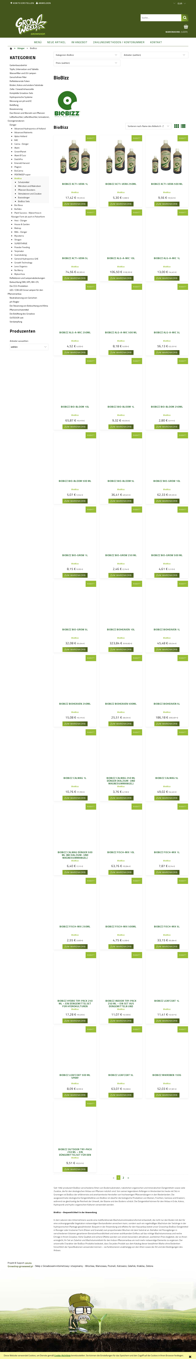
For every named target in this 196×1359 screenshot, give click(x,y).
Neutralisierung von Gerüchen (23, 297)
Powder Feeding (22, 247)
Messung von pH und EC (21, 101)
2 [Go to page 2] (123, 1178)
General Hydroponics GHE (26, 258)
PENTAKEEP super (22, 174)
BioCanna (18, 170)
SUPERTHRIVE (20, 243)
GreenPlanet (20, 151)
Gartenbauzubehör (18, 65)
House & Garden (22, 224)
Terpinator (19, 251)
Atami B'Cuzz (20, 155)
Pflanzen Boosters (26, 189)
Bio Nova (18, 205)
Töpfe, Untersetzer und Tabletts (24, 69)
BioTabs (18, 209)
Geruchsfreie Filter (18, 77)
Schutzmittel (23, 182)
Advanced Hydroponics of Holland (30, 128)
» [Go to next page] (128, 1178)
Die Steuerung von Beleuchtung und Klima (29, 305)
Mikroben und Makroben (29, 186)
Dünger (13, 124)
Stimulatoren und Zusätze (29, 193)
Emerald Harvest (22, 163)
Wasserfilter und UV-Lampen (23, 73)
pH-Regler (14, 301)
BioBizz (18, 178)
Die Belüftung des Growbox (22, 313)
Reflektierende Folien (20, 81)
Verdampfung (16, 321)
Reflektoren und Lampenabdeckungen (27, 278)
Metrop (17, 228)
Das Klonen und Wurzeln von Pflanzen (27, 113)
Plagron (17, 166)
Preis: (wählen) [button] (63, 62)
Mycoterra (19, 235)
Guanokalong (20, 254)
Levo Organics (20, 266)
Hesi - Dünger (20, 220)
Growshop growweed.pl (20, 1266)
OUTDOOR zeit (16, 317)
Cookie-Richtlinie (62, 1355)
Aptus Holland (20, 136)
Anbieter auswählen (19, 341)
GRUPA (28, 1263)
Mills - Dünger (20, 231)
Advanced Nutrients (23, 132)
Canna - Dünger (21, 143)
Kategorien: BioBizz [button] (65, 54)
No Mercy (18, 270)
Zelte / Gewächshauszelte (22, 89)
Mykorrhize (19, 274)
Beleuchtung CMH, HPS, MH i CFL (24, 282)
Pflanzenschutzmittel (19, 309)
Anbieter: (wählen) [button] (132, 54)
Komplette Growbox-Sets (21, 93)
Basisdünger (24, 197)
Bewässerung (16, 109)
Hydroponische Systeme (21, 97)
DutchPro (18, 159)
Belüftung (14, 105)
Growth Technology (23, 262)
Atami (16, 147)
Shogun (17, 239)
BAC (16, 140)
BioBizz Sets (24, 201)
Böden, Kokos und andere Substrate (26, 85)
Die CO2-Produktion (19, 286)
